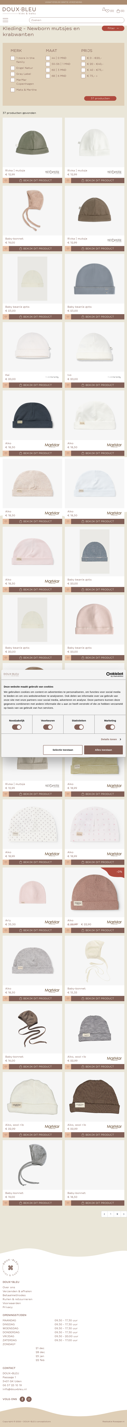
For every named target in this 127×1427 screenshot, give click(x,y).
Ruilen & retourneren (17, 1299)
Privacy (8, 1307)
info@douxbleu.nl (15, 1389)
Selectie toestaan (63, 749)
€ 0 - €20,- (91, 58)
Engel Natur (22, 68)
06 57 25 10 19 (12, 1385)
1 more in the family (23, 60)
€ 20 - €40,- (92, 64)
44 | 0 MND (56, 58)
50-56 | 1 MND (58, 64)
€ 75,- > (89, 76)
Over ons (9, 1287)
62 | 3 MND (56, 70)
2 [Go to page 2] (117, 1214)
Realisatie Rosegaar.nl (113, 1421)
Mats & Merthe (24, 90)
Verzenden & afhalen (17, 1291)
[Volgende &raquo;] (124, 1214)
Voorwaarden (12, 1303)
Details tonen (109, 739)
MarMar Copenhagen (22, 82)
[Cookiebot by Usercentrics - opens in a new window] (108, 674)
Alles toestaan (103, 749)
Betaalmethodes (14, 1295)
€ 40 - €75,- (92, 70)
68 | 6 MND (56, 76)
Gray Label (21, 74)
